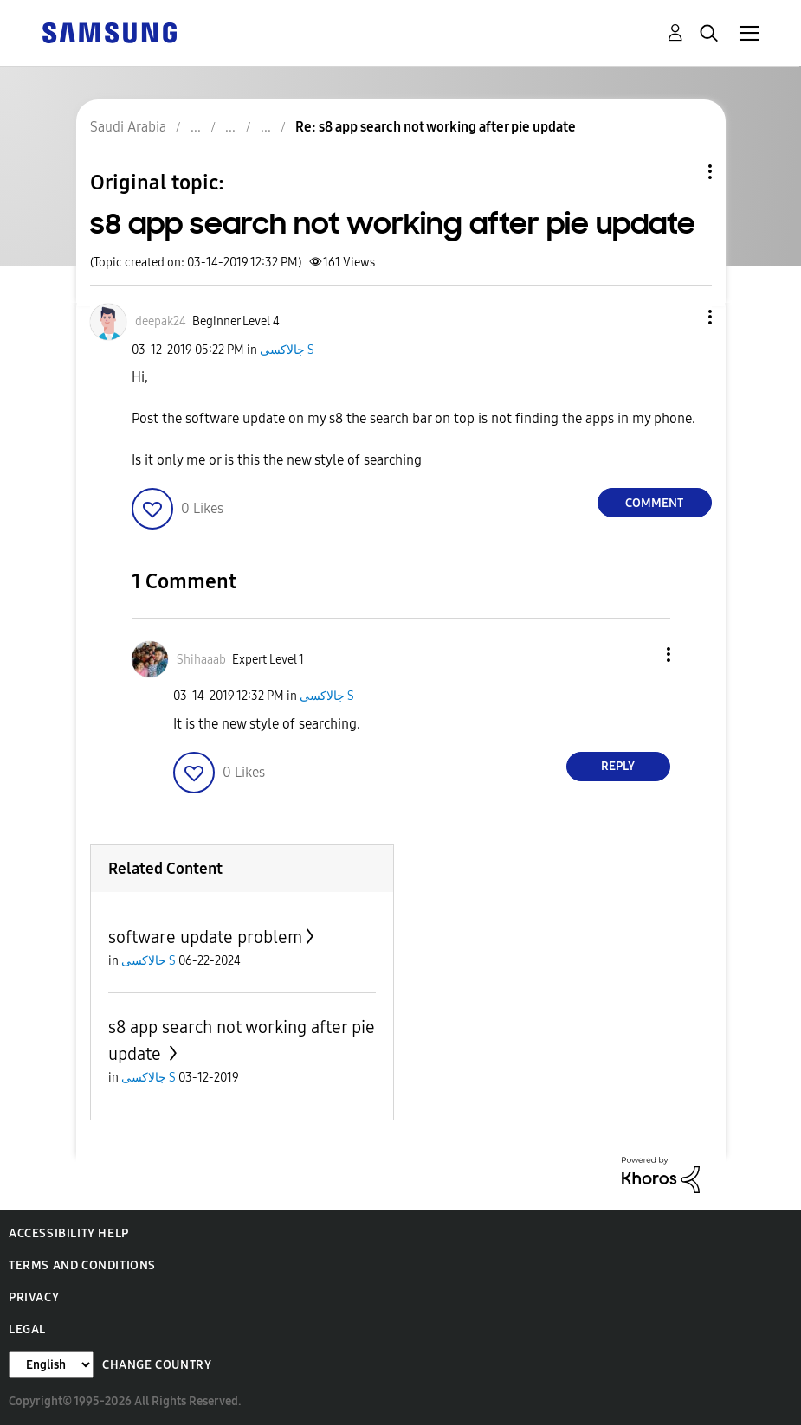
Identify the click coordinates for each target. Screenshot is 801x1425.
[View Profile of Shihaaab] (201, 659)
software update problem (205, 937)
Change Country (156, 1365)
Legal (27, 1329)
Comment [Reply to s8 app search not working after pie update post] (654, 503)
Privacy (34, 1297)
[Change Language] (51, 1364)
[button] (680, 317)
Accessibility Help (69, 1233)
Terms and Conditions (82, 1265)
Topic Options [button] (680, 171)
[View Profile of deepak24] (160, 321)
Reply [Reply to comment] (618, 766)
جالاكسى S (287, 350)
